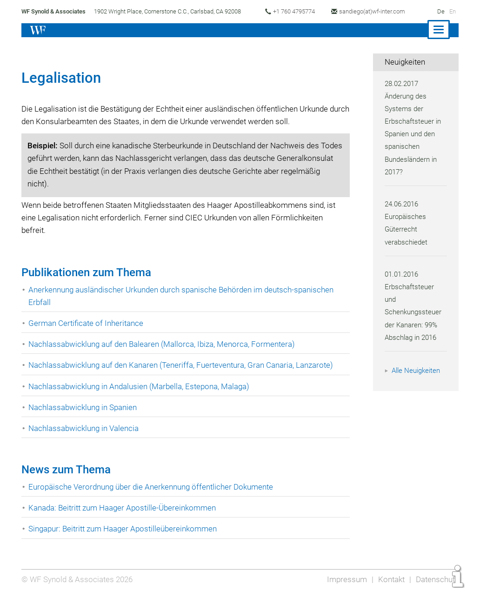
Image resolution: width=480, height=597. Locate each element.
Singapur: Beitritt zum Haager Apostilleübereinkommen (124, 528)
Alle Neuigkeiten (417, 370)
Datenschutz (436, 579)
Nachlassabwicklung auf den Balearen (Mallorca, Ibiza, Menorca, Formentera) (163, 344)
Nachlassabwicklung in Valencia (84, 428)
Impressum (345, 579)
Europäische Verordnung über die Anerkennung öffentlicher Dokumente (153, 486)
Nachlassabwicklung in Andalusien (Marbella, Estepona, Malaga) (141, 386)
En (452, 11)
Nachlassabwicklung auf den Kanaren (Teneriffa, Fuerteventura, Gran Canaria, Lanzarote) (183, 365)
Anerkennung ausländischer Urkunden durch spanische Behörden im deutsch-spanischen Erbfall (184, 296)
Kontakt (390, 579)
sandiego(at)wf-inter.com (377, 11)
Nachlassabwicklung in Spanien (84, 407)
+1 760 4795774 (297, 11)
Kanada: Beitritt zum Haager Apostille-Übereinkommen (124, 507)
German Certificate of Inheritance (86, 323)
